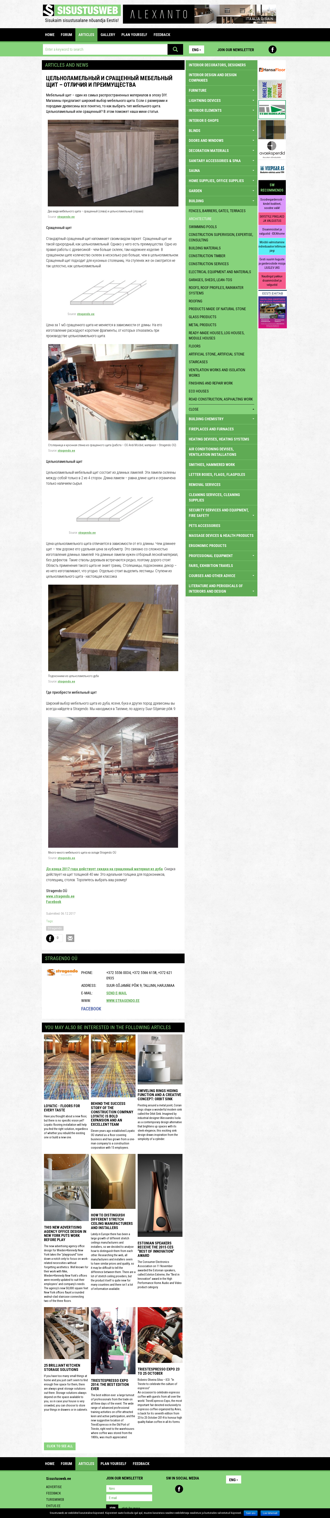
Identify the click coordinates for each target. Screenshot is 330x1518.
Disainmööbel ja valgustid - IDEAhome (272, 231)
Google (206, 1489)
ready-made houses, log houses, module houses (216, 336)
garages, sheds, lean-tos (210, 280)
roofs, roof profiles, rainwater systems (216, 290)
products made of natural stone (217, 309)
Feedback (53, 1493)
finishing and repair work (211, 383)
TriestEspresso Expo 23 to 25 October (159, 1371)
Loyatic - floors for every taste (62, 1108)
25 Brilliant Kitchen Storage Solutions (62, 1367)
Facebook (273, 49)
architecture (200, 219)
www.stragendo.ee (60, 896)
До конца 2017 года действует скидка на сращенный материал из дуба (104, 869)
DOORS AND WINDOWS (221, 140)
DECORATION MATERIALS (221, 150)
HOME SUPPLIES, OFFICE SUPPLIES (221, 180)
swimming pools (203, 227)
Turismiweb (55, 1500)
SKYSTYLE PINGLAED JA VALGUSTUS (272, 218)
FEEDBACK (162, 34)
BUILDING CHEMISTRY (221, 419)
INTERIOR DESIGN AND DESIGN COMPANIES (213, 77)
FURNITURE (221, 90)
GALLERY (108, 34)
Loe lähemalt (270, 1513)
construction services (209, 264)
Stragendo (55, 928)
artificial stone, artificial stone (217, 354)
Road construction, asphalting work (221, 399)
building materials (205, 248)
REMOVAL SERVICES (205, 484)
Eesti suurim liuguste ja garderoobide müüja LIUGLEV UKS (272, 263)
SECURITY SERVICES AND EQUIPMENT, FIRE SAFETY (221, 513)
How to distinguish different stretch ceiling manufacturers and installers (112, 1221)
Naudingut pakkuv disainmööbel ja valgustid (272, 280)
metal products (202, 325)
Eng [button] (196, 50)
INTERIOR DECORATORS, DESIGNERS (217, 65)
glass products (202, 317)
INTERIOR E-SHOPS (204, 120)
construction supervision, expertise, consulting (221, 237)
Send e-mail (116, 993)
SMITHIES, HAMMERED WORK (212, 464)
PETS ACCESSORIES (204, 525)
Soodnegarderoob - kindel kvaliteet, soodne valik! (272, 204)
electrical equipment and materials (220, 272)
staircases (198, 362)
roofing (195, 301)
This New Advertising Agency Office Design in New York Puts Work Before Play (65, 1233)
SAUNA (221, 170)
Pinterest (263, 49)
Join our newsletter (235, 50)
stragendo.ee (66, 216)
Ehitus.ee (53, 1506)
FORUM (66, 34)
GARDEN (221, 191)
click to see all (60, 1446)
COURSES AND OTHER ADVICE (221, 575)
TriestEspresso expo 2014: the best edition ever (110, 1384)
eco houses (199, 391)
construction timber (207, 256)
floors (195, 346)
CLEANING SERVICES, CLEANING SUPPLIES (214, 497)
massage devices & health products (221, 535)
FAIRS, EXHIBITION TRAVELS (211, 565)
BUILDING (221, 201)
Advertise (54, 1487)
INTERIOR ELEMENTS (221, 110)
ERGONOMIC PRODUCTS (207, 545)
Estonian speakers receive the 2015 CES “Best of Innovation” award (156, 1249)
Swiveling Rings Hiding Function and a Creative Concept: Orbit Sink (159, 1094)
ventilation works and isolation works (217, 373)
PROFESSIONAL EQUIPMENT (221, 555)
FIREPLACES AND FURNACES (211, 429)
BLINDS (221, 130)
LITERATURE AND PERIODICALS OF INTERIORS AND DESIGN (221, 588)
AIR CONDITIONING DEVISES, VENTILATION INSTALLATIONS (212, 452)
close (221, 409)
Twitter (197, 1489)
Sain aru (250, 1513)
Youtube (282, 49)
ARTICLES (86, 34)
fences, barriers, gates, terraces (217, 211)
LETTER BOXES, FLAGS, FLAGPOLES (217, 474)
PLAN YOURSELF (134, 34)
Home (50, 34)
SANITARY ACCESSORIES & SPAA (221, 160)
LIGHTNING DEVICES (221, 100)
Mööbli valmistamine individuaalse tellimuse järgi (272, 246)
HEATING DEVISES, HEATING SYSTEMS (219, 439)
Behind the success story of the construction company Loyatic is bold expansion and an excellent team (112, 1114)
